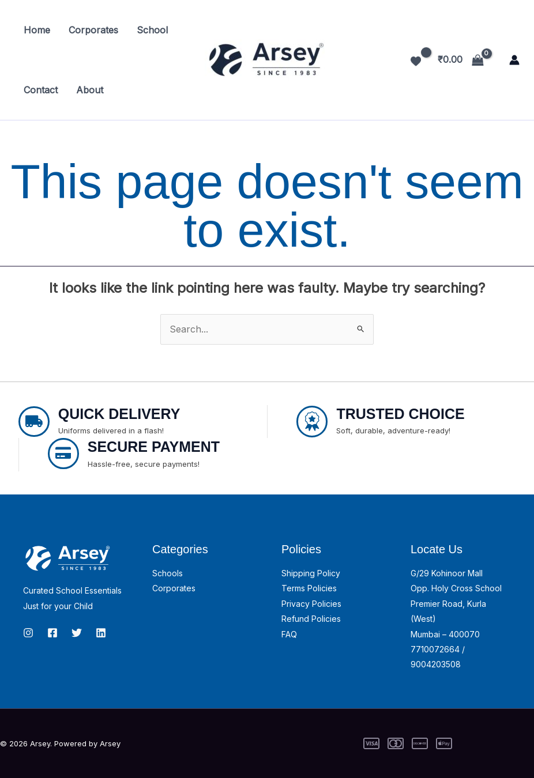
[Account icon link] (514, 60)
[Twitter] (77, 633)
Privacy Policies (311, 604)
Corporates (93, 30)
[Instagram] (28, 633)
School (152, 30)
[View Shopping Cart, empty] (460, 60)
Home (37, 30)
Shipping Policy (310, 573)
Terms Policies (309, 588)
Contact (41, 90)
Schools (167, 573)
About (89, 90)
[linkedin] (101, 633)
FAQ (289, 634)
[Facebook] (52, 633)
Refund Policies (311, 619)
